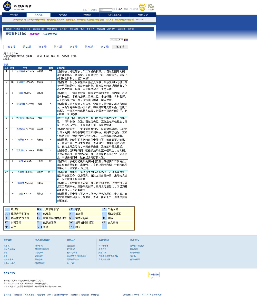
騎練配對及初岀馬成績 (77, 256)
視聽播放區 (71, 19)
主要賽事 (60, 19)
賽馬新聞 (51, 19)
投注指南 (119, 19)
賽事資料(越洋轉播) (36, 19)
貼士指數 (71, 263)
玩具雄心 (21, 150)
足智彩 (151, 7)
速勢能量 (71, 246)
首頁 (85, 10)
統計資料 (73, 29)
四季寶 (21, 139)
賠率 (6, 252)
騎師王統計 (135, 252)
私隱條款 (74, 295)
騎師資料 (39, 259)
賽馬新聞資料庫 (42, 249)
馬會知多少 (143, 15)
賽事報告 (90, 29)
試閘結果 (121, 29)
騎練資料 (100, 29)
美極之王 (21, 129)
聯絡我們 (18, 295)
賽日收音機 (103, 246)
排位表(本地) (9, 249)
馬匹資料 (111, 29)
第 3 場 (42, 46)
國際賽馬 (81, 19)
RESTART (140, 19)
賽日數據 (71, 249)
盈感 (21, 161)
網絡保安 (95, 295)
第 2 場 (27, 46)
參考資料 (63, 29)
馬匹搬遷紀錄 (73, 259)
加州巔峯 (21, 71)
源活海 (21, 183)
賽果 (82, 29)
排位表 (17, 29)
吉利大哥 (21, 118)
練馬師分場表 (38, 29)
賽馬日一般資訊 (137, 246)
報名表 (8, 29)
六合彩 (151, 9)
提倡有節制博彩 (61, 295)
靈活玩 (133, 256)
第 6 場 (89, 46)
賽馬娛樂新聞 (104, 259)
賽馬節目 (102, 249)
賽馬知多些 (129, 19)
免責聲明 (85, 295)
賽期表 (130, 29)
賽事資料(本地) (20, 19)
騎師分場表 (52, 29)
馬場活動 (14, 15)
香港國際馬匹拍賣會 (95, 19)
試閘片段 (102, 252)
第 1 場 (11, 46)
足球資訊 (63, 15)
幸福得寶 (21, 103)
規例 (49, 295)
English (94, 10)
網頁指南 (41, 295)
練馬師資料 (40, 263)
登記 (126, 9)
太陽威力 (21, 82)
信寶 (21, 93)
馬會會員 (87, 15)
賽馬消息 (39, 246)
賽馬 (150, 5)
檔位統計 (134, 249)
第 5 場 (73, 46)
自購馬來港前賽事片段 (108, 256)
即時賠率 (26, 29)
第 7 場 (104, 46)
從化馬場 (109, 19)
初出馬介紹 (72, 252)
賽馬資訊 (38, 15)
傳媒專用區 (135, 259)
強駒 (21, 193)
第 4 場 (58, 46)
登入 (120, 9)
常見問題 (134, 9)
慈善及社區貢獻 (114, 15)
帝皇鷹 (21, 172)
